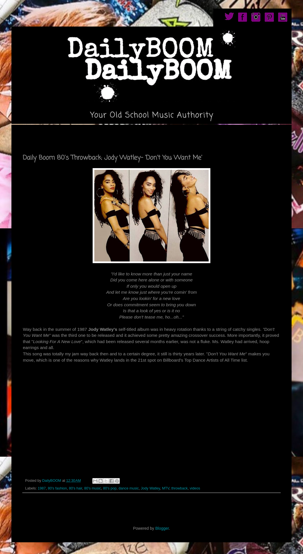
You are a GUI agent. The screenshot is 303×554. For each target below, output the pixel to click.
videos (195, 488)
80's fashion (57, 488)
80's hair (75, 488)
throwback (179, 488)
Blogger (162, 528)
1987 (42, 488)
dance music (129, 488)
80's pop (110, 488)
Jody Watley (150, 488)
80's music (92, 488)
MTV (165, 488)
